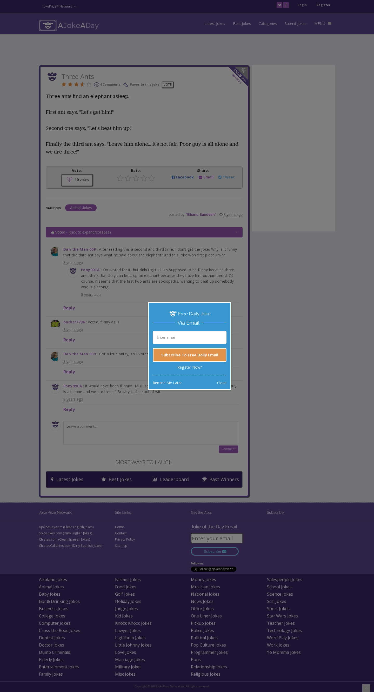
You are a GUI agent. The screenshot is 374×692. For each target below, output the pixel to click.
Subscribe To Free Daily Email (189, 354)
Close (221, 382)
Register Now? (189, 367)
